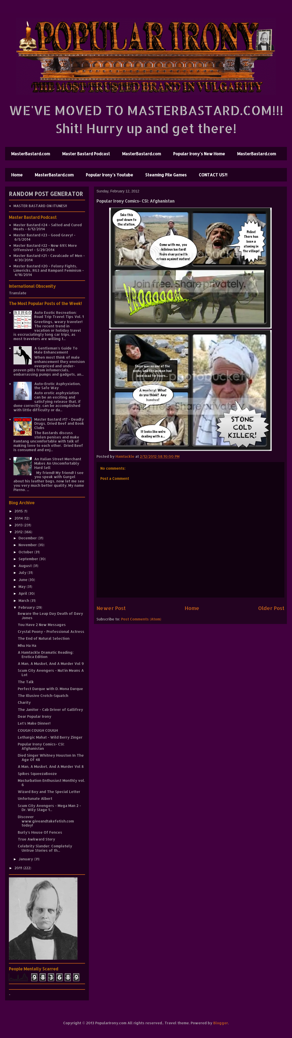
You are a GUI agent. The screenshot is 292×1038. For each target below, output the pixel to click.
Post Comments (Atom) (141, 619)
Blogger (220, 1023)
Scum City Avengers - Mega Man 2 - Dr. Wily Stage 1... (49, 807)
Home (17, 174)
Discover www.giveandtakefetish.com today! (46, 821)
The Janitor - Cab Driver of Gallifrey (50, 709)
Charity (24, 702)
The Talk (26, 682)
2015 (19, 511)
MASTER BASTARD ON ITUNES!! (40, 206)
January (26, 859)
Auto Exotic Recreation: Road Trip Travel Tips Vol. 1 (59, 314)
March (24, 600)
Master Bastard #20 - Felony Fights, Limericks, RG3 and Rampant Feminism (47, 268)
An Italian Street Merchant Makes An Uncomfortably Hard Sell (57, 463)
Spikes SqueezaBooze (37, 773)
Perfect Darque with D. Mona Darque (50, 688)
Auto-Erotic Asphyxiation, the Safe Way (57, 385)
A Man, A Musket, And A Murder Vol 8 (51, 766)
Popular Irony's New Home (199, 153)
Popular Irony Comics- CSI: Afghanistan (41, 746)
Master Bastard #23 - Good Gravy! (43, 235)
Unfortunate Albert (35, 798)
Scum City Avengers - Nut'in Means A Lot (51, 672)
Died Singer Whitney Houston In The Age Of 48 (51, 757)
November (28, 545)
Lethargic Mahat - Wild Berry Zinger (50, 737)
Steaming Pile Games (166, 174)
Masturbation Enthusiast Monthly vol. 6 (51, 782)
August (26, 565)
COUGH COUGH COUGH (38, 730)
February (27, 607)
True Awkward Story (36, 839)
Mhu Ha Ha (27, 645)
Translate (17, 293)
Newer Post (111, 608)
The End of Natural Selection (44, 638)
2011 (18, 868)
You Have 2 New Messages (42, 624)
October (26, 552)
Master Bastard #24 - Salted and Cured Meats (47, 227)
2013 (19, 525)
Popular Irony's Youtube (109, 174)
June (23, 579)
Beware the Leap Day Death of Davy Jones (50, 615)
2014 (19, 518)
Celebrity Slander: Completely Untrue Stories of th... (45, 848)
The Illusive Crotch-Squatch (43, 695)
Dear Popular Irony (34, 716)
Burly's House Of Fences (40, 832)
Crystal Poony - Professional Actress (51, 631)
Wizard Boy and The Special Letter (49, 791)
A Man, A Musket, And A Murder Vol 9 (51, 663)
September (29, 559)
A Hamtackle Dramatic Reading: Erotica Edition (46, 654)
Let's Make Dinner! (34, 723)
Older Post (271, 608)
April (23, 593)
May (23, 586)
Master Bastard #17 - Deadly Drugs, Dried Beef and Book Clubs (59, 423)
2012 (19, 532)
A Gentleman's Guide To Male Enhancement (55, 350)
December (28, 538)
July (23, 572)
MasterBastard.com (30, 153)
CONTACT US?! (213, 174)
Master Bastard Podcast (86, 153)
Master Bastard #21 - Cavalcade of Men (47, 255)
